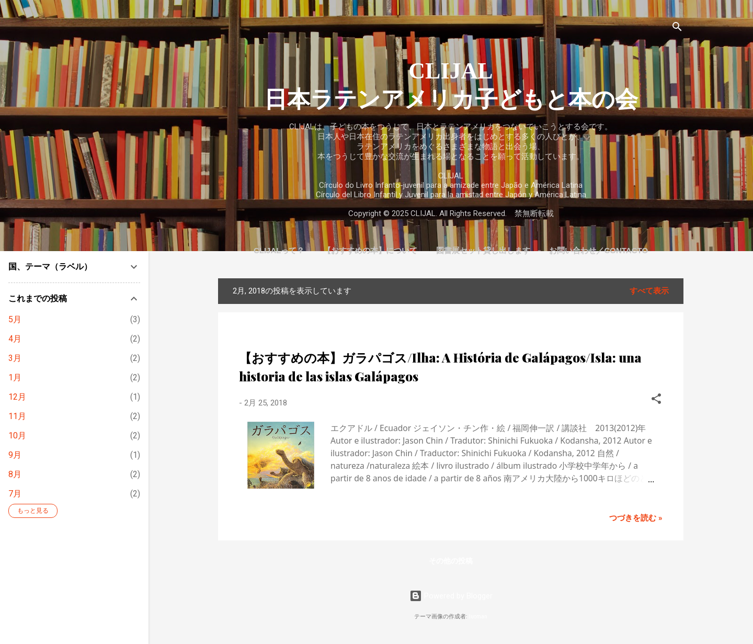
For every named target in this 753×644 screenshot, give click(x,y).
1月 (14, 377)
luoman (478, 616)
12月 (17, 397)
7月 (14, 494)
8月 (14, 474)
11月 (17, 416)
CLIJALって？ (279, 250)
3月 (14, 358)
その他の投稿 (451, 561)
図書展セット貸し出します (483, 250)
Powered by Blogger (451, 596)
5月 (14, 319)
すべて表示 (649, 291)
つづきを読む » (636, 518)
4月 (14, 339)
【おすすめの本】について (370, 250)
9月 (14, 455)
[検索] (677, 28)
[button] (656, 400)
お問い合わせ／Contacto (598, 250)
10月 (17, 435)
